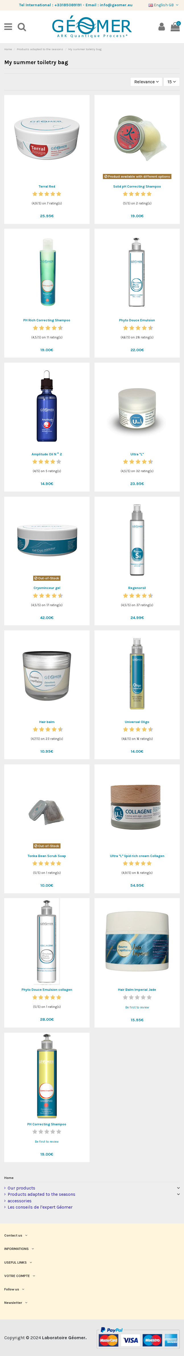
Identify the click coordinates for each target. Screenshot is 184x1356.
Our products (21, 1188)
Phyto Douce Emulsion (137, 320)
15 (172, 81)
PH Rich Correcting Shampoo (46, 320)
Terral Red (47, 186)
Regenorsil (137, 588)
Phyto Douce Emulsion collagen (47, 990)
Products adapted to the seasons (41, 1194)
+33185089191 (68, 5)
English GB (164, 5)
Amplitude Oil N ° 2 (47, 454)
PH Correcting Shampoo (46, 1124)
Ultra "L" (137, 454)
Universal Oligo (137, 722)
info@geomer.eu (116, 5)
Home (9, 1178)
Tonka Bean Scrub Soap (47, 856)
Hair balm (47, 722)
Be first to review (137, 1007)
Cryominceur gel (47, 588)
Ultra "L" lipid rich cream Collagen (137, 856)
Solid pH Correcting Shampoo (137, 186)
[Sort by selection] (146, 81)
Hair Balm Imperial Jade (137, 990)
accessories (20, 1200)
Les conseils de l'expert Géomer (40, 1207)
